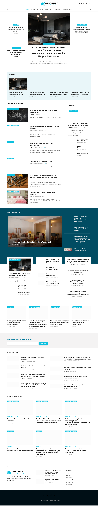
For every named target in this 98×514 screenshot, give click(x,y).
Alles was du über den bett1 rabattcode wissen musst (59, 94)
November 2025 (69, 479)
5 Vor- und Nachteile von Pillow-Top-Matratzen (43, 194)
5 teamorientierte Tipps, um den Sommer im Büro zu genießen (80, 94)
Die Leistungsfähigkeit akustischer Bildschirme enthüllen (16, 29)
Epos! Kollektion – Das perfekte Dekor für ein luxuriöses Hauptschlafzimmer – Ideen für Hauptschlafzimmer (48, 52)
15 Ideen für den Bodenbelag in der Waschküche (42, 145)
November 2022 (69, 490)
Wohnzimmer (56, 9)
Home (27, 9)
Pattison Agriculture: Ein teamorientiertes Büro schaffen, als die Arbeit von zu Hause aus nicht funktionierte (82, 240)
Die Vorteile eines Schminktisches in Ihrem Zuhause (45, 128)
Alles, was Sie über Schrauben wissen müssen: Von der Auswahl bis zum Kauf (44, 177)
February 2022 (68, 493)
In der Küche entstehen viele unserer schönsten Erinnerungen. (16, 52)
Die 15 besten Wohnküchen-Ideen (42, 162)
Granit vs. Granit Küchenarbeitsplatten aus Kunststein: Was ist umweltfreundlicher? (81, 30)
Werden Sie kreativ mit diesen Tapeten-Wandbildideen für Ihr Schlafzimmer (80, 220)
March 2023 (68, 483)
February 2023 (68, 486)
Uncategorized (11, 175)
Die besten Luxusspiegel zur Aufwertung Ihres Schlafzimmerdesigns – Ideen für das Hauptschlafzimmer (83, 147)
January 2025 (68, 481)
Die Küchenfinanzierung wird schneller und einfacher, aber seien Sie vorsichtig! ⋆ (78, 125)
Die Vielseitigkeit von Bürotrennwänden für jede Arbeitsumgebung (78, 284)
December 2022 (69, 488)
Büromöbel (48, 9)
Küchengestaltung (67, 9)
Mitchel (16, 33)
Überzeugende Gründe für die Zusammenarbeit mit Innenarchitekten (83, 155)
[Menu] (8, 9)
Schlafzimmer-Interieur (37, 9)
